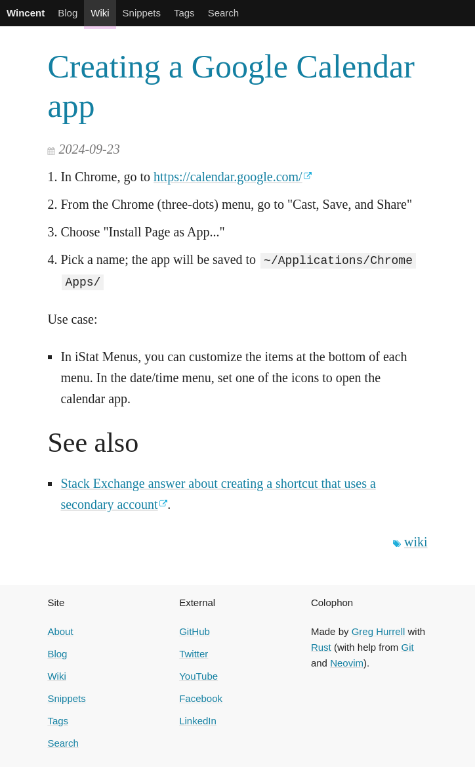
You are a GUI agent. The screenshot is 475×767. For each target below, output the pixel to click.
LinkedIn (198, 720)
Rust (321, 646)
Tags (184, 12)
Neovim (346, 662)
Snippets (142, 12)
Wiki (100, 12)
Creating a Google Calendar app (231, 86)
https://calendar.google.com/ (228, 176)
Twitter (193, 653)
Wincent (26, 12)
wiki (416, 541)
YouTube (198, 675)
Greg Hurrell (378, 630)
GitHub (194, 630)
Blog (67, 12)
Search (223, 12)
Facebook (200, 697)
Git (407, 646)
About (60, 630)
